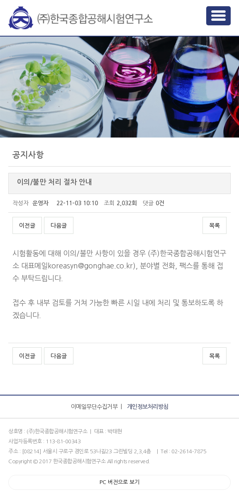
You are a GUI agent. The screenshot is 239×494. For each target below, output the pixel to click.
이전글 (27, 226)
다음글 (59, 226)
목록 (214, 226)
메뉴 (218, 15)
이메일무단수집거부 (94, 407)
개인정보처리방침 (147, 407)
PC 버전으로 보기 (119, 482)
